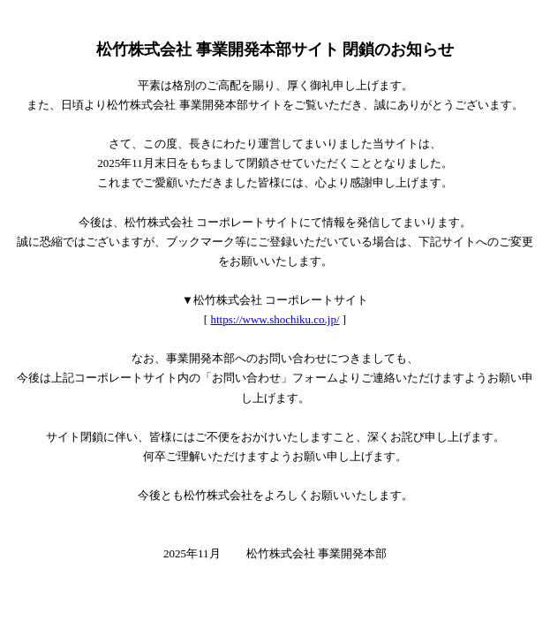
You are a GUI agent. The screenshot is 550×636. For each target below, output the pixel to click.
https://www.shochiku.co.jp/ (274, 319)
